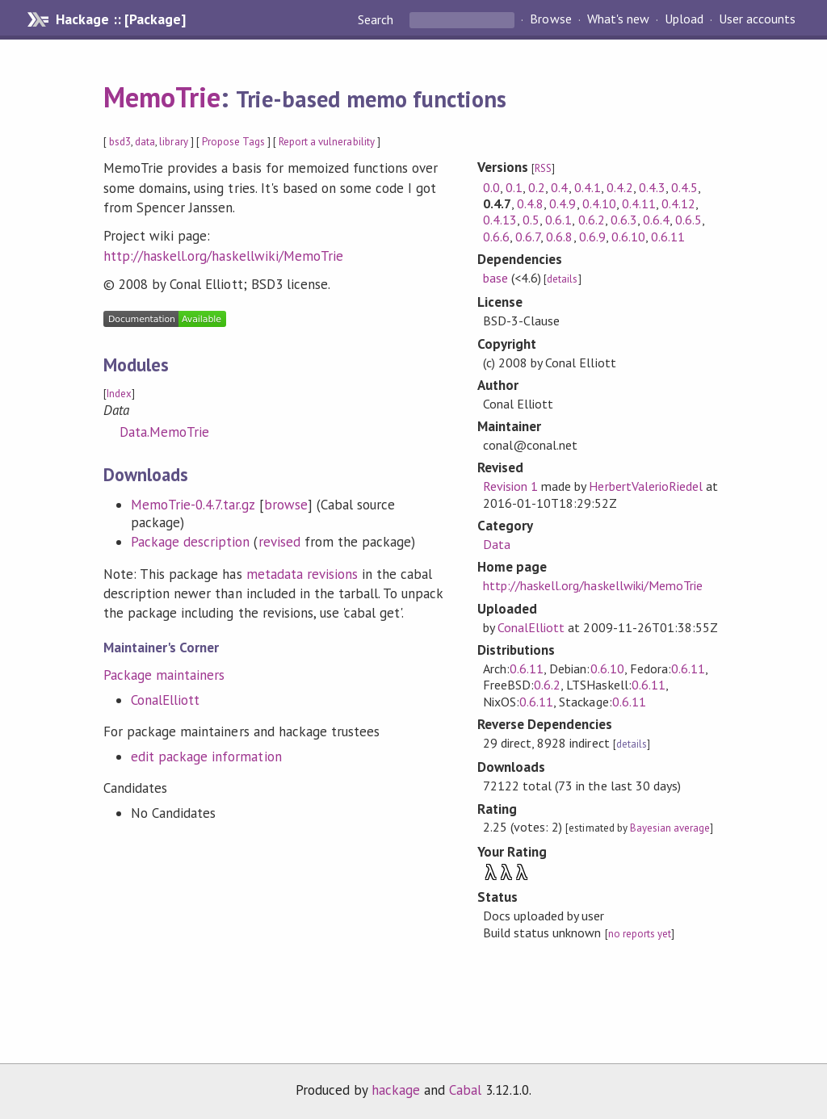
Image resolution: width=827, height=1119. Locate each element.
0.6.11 (668, 236)
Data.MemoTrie (164, 432)
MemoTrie (161, 97)
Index (119, 393)
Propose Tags (233, 142)
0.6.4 (656, 220)
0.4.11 (639, 203)
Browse (550, 19)
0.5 (531, 220)
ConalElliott (165, 700)
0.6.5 (688, 220)
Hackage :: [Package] (120, 19)
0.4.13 (500, 220)
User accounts (757, 19)
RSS (543, 168)
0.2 (536, 187)
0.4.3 (652, 187)
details (562, 279)
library (173, 142)
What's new (618, 19)
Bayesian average (670, 828)
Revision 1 (510, 486)
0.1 (514, 187)
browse (286, 504)
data (145, 142)
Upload (684, 19)
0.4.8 (530, 203)
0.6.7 (527, 236)
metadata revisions (302, 574)
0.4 (559, 187)
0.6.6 (496, 236)
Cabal (465, 1090)
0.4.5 (684, 187)
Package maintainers (164, 675)
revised (279, 542)
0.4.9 (562, 203)
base (495, 278)
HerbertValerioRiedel (645, 486)
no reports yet (639, 934)
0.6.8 (559, 236)
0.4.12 (678, 203)
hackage (396, 1090)
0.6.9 (592, 236)
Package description (190, 542)
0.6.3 (624, 220)
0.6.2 (591, 220)
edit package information (206, 756)
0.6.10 (628, 236)
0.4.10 (599, 203)
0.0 (491, 187)
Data (496, 544)
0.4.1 (587, 187)
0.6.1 (558, 220)
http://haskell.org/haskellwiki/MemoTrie (223, 256)
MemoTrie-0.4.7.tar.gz (193, 504)
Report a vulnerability (327, 142)
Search (377, 19)
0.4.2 (620, 187)
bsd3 (120, 142)
